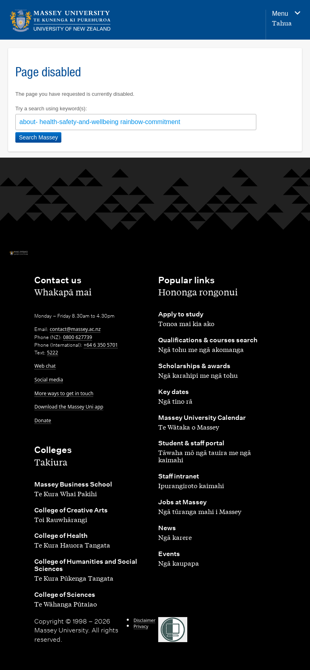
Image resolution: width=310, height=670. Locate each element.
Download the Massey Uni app (68, 406)
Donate (42, 420)
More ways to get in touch (63, 393)
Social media (48, 379)
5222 (52, 352)
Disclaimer (144, 620)
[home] (60, 21)
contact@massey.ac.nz (75, 329)
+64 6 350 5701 (101, 344)
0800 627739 (77, 337)
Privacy (141, 626)
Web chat (44, 365)
